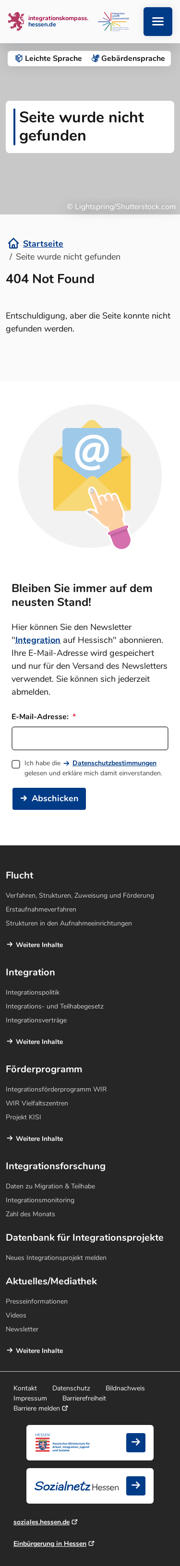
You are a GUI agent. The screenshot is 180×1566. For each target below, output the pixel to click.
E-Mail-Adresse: (44, 717)
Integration (37, 640)
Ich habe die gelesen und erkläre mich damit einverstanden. (93, 768)
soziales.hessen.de (41, 1522)
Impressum (30, 1398)
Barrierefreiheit (84, 1398)
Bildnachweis (125, 1388)
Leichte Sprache (47, 58)
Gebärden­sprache (127, 58)
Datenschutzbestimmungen (114, 763)
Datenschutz (71, 1388)
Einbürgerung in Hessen (49, 1543)
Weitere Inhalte (39, 944)
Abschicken (55, 798)
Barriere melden (36, 1408)
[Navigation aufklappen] (158, 21)
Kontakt (25, 1388)
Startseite (43, 243)
